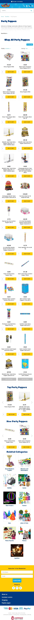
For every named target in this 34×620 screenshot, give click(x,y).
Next (31, 402)
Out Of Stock (8, 379)
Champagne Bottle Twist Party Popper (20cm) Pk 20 (9, 196)
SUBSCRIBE (17, 580)
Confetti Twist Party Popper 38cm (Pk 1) (25, 324)
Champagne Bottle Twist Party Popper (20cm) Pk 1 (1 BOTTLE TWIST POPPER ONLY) (25, 170)
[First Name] (17, 572)
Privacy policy (16, 614)
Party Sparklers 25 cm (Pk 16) (25, 248)
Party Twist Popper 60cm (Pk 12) (25, 117)
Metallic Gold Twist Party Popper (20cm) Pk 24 (25, 142)
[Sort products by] (29, 48)
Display (3, 48)
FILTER (29, 44)
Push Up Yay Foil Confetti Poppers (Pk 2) (9, 221)
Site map (29, 614)
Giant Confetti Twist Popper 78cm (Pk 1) (25, 349)
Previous (2, 402)
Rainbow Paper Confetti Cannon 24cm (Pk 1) (9, 299)
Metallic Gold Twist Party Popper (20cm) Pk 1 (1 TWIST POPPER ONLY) (9, 143)
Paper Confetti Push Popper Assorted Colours (9, 349)
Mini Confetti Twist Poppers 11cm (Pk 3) (25, 299)
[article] (9, 404)
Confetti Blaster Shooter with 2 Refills (25, 374)
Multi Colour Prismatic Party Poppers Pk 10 (25, 67)
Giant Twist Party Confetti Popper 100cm (25, 274)
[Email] (17, 576)
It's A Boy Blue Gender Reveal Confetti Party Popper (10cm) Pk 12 (9, 249)
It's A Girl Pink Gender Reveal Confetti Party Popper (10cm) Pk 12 (25, 222)
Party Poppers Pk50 (9, 66)
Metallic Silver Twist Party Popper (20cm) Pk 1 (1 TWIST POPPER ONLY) (9, 170)
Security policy (23, 614)
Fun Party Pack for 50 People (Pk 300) (25, 196)
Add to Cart (11, 71)
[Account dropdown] (26, 6)
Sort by (23, 48)
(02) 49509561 (25, 6)
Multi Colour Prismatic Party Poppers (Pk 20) (9, 92)
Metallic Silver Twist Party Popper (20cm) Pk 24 (9, 374)
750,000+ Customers (17, 1)
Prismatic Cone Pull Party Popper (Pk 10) (9, 324)
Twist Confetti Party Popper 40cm (8, 274)
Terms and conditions (8, 614)
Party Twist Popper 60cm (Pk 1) (9, 117)
